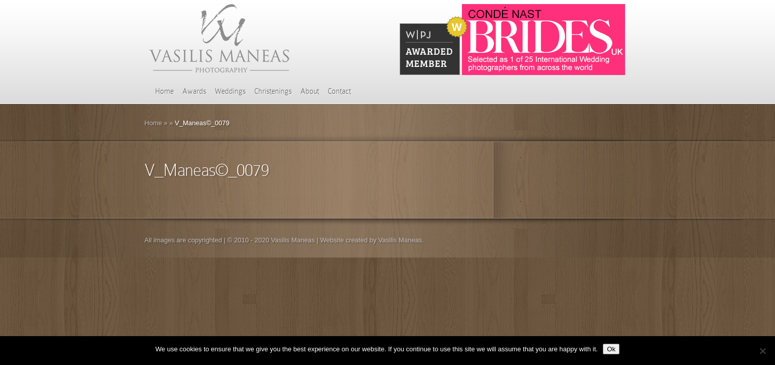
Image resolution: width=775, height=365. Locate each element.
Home (164, 91)
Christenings (273, 91)
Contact (339, 91)
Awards (194, 91)
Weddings (230, 91)
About (309, 91)
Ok (611, 349)
